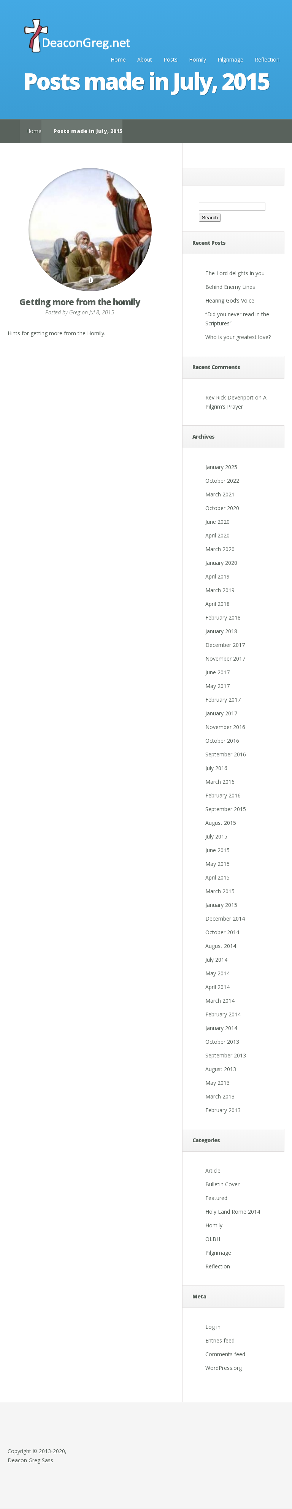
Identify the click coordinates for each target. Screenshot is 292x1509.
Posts (170, 59)
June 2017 (217, 672)
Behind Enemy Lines (230, 286)
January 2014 (221, 1028)
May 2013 (217, 1082)
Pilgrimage (230, 59)
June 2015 (217, 850)
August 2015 (220, 822)
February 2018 (223, 617)
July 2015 (216, 836)
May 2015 (217, 863)
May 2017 (217, 686)
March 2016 (220, 781)
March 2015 (220, 891)
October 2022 (222, 480)
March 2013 (220, 1096)
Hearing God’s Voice (229, 300)
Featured (216, 1197)
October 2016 (222, 740)
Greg (74, 312)
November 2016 (225, 727)
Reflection (267, 59)
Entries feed (220, 1340)
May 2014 (217, 973)
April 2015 (217, 877)
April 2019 (217, 576)
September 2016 (225, 754)
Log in (213, 1326)
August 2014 (220, 945)
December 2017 (225, 644)
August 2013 (220, 1069)
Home (118, 59)
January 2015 (221, 904)
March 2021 (220, 494)
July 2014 (216, 959)
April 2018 (217, 603)
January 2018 (221, 631)
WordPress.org (223, 1367)
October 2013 (222, 1041)
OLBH (212, 1239)
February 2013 (223, 1110)
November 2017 (225, 658)
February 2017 (223, 699)
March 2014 (220, 1000)
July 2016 (216, 768)
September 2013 (225, 1055)
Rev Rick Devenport (229, 397)
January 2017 (221, 713)
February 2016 (223, 795)
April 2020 (217, 535)
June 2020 (217, 521)
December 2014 (225, 918)
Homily (197, 59)
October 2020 (222, 508)
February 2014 (223, 1014)
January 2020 (221, 562)
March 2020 (220, 549)
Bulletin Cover (222, 1184)
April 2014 (217, 987)
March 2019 (220, 590)
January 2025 (221, 467)
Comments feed (225, 1354)
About (144, 59)
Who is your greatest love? (238, 337)
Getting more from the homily (79, 302)
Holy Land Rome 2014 (232, 1211)
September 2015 (225, 809)
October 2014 (222, 932)
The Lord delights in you (235, 273)
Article (213, 1170)
